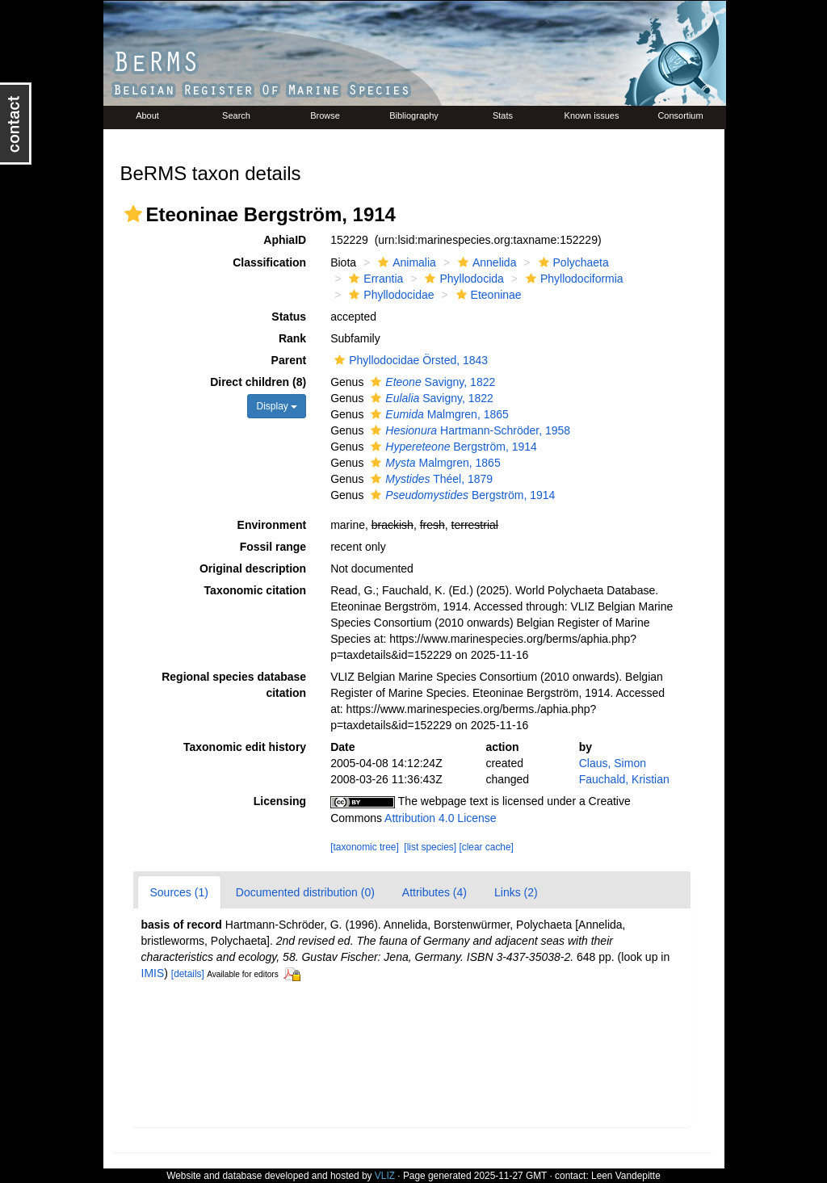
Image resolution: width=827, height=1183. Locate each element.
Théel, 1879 (430, 478)
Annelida (485, 262)
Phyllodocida (462, 278)
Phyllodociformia (572, 278)
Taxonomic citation (255, 590)
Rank (292, 338)
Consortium (680, 115)
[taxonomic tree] (364, 847)
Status (288, 316)
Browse (325, 115)
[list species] (430, 847)
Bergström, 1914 (452, 446)
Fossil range (273, 546)
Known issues (592, 115)
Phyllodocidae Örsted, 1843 (409, 360)
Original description (252, 568)
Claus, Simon (612, 763)
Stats (503, 115)
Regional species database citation (234, 684)
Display (276, 406)
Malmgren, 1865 (438, 414)
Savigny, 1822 (431, 381)
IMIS (153, 973)
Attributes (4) (434, 892)
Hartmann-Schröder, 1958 (468, 430)
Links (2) (516, 892)
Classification (269, 262)
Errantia (374, 278)
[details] (187, 974)
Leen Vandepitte (626, 1175)
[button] (133, 214)
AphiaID (284, 239)
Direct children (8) (258, 381)
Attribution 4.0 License (440, 818)
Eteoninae (487, 294)
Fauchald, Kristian (624, 779)
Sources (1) (179, 892)
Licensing (280, 801)
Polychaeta (572, 262)
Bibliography (414, 115)
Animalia (405, 262)
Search (236, 115)
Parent (289, 360)
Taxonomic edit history (244, 746)
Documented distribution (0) (305, 892)
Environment (272, 524)
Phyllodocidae (389, 294)
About (147, 115)
